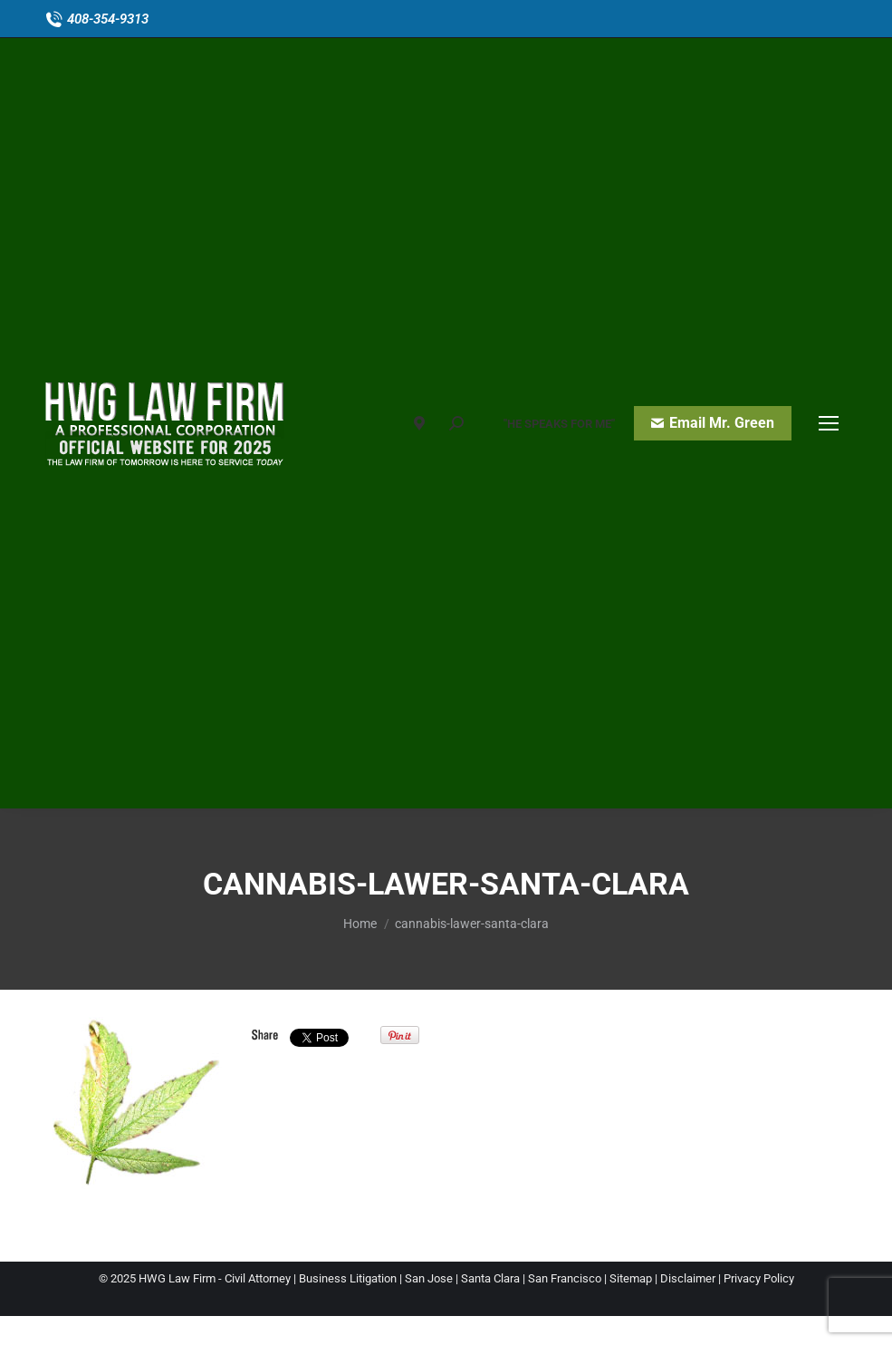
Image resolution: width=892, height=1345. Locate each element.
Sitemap (630, 1278)
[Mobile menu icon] (828, 423)
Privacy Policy (759, 1278)
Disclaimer (687, 1278)
